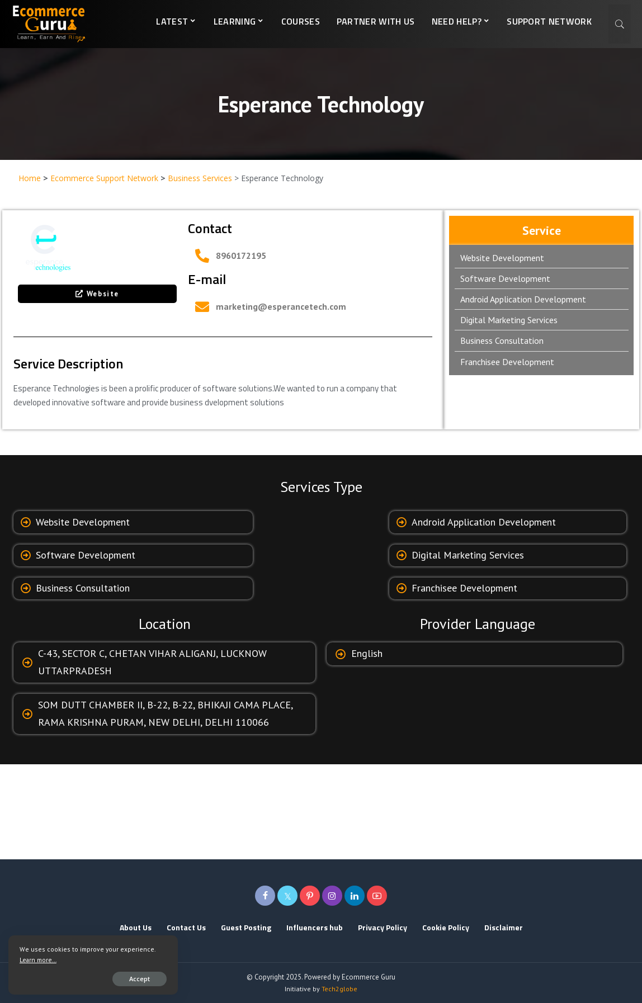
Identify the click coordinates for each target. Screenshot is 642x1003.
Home (29, 178)
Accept (138, 978)
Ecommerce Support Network (104, 178)
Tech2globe (339, 989)
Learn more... (38, 959)
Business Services (200, 178)
